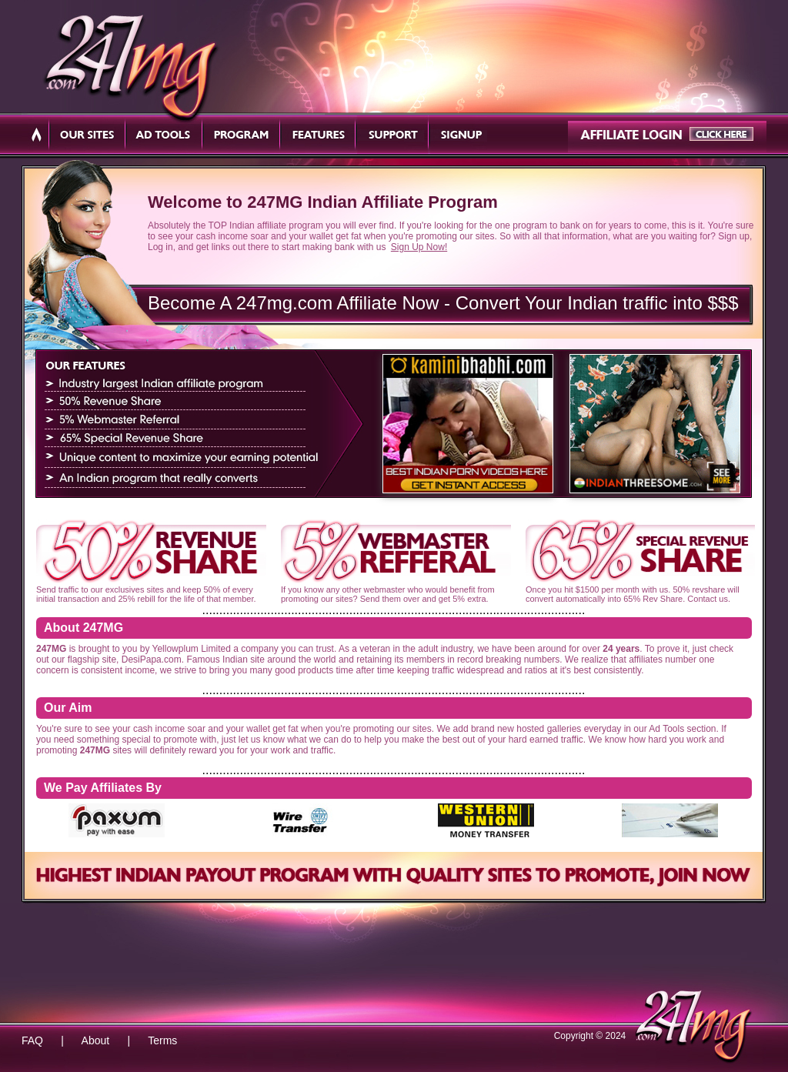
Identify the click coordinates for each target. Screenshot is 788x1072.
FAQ (32, 1040)
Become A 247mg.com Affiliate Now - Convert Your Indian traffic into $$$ (443, 302)
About (96, 1040)
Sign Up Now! (419, 247)
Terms (162, 1040)
